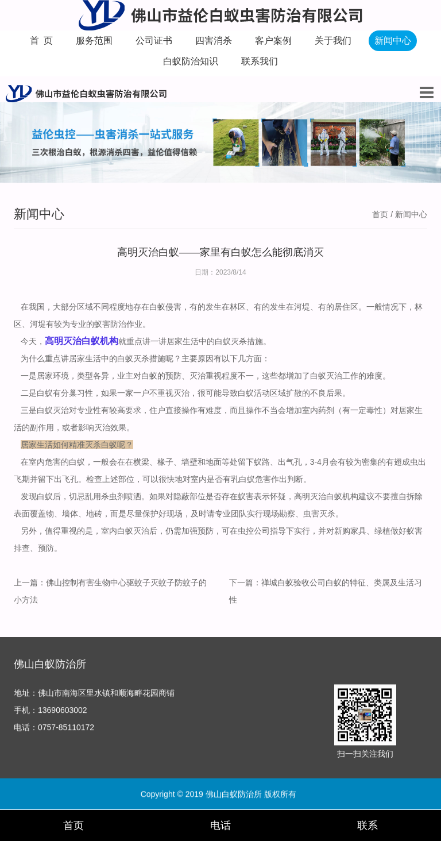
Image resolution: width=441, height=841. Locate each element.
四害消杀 (213, 40)
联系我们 (259, 61)
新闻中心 (392, 40)
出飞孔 (66, 479)
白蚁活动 (254, 393)
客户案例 (273, 40)
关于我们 (333, 40)
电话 (220, 825)
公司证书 (154, 40)
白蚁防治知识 (190, 61)
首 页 (41, 40)
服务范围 (94, 40)
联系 (367, 825)
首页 (380, 214)
